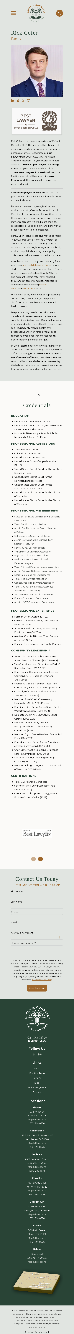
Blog (37, 1083)
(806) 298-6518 (37, 1171)
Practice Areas (37, 1073)
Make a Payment (37, 1087)
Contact (37, 1092)
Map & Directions (37, 1119)
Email (14, 922)
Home (37, 1068)
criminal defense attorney (37, 265)
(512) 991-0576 (37, 1041)
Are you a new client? (22, 932)
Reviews (37, 1078)
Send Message (37, 988)
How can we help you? (23, 943)
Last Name (16, 902)
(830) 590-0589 (37, 1194)
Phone (14, 912)
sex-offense (28, 288)
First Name (17, 891)
